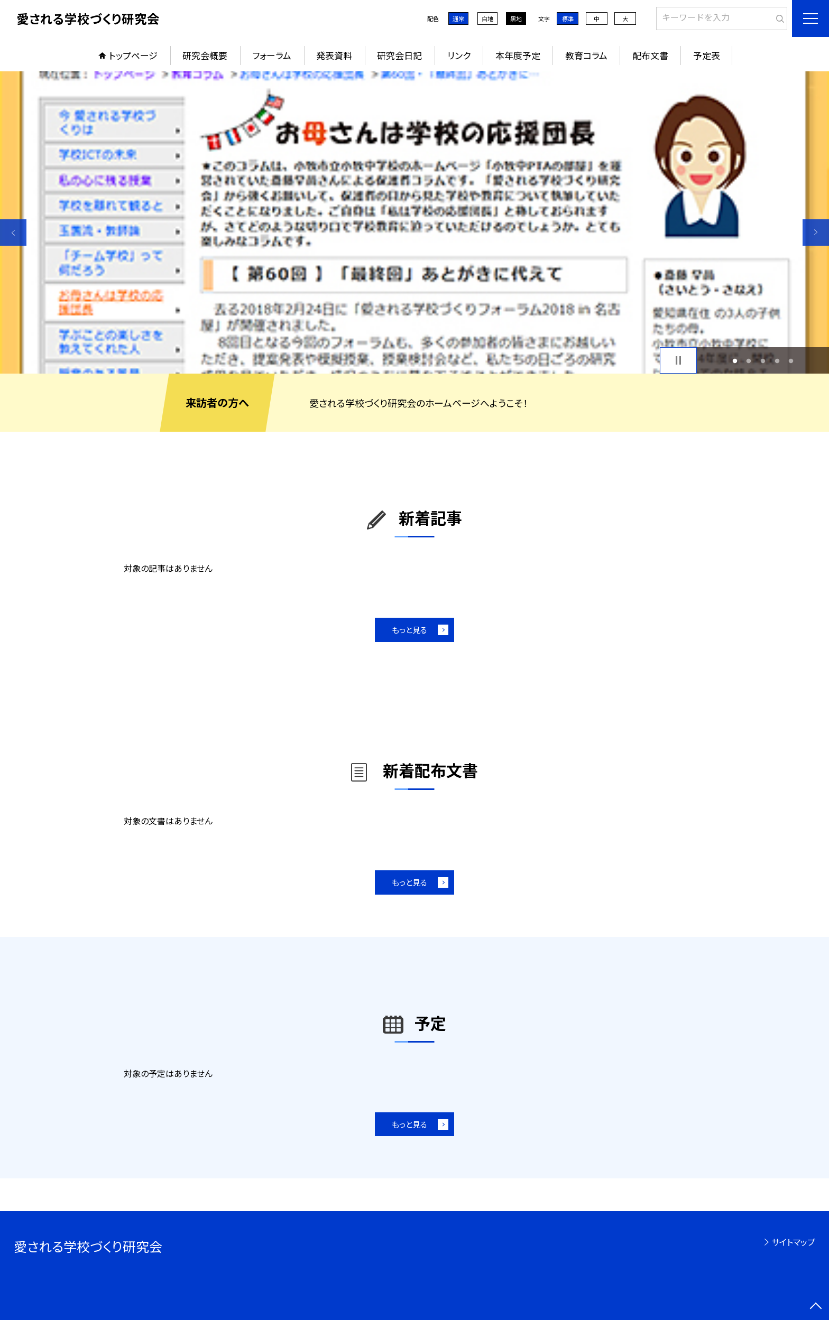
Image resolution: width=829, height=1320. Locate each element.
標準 (568, 18)
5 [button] (791, 360)
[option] (414, 222)
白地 (487, 18)
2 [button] (749, 360)
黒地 (516, 18)
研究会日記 (399, 55)
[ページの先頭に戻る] (816, 1307)
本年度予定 (517, 55)
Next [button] (816, 232)
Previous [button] (13, 232)
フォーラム (271, 55)
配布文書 (650, 55)
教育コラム (586, 55)
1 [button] (734, 360)
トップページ (133, 55)
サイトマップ (793, 1241)
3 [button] (763, 360)
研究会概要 (204, 55)
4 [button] (777, 360)
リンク (459, 55)
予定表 (706, 55)
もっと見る (409, 629)
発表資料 (334, 55)
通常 (458, 18)
